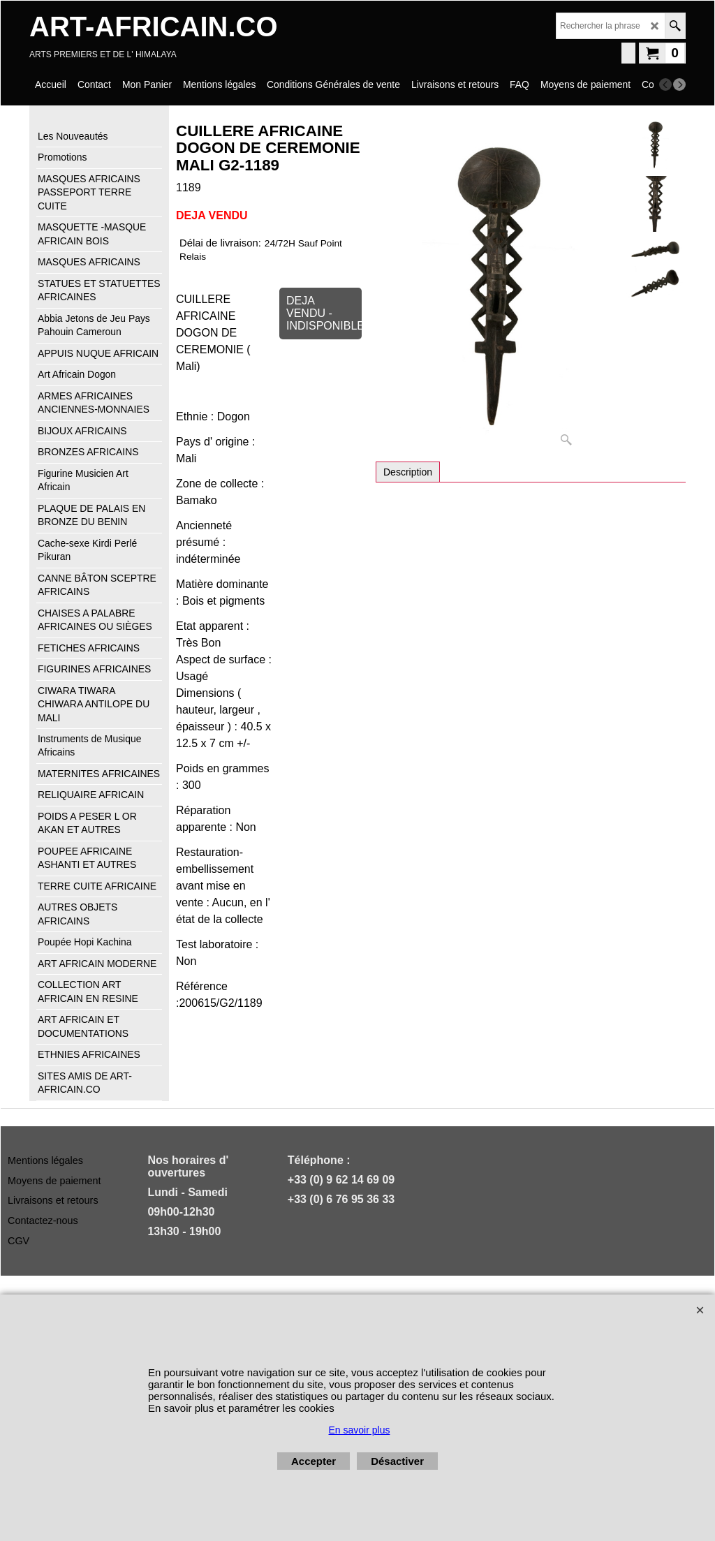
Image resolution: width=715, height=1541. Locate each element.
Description (407, 472)
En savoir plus (359, 1430)
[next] (679, 84)
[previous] (665, 84)
